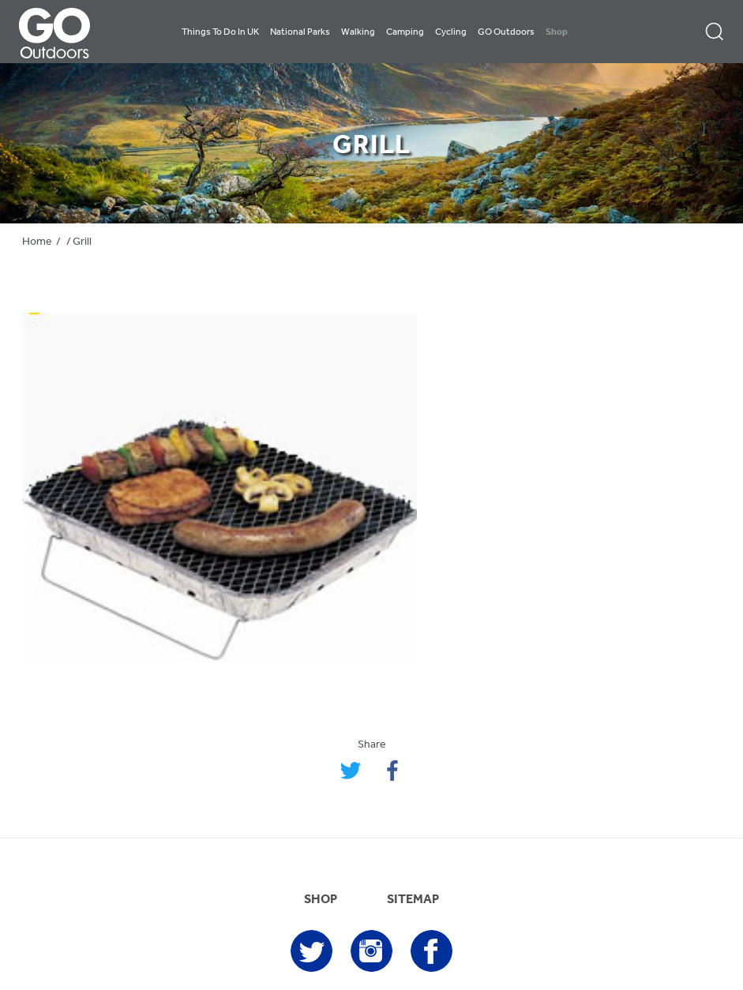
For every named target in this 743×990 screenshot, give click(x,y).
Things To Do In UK (220, 32)
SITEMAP (413, 900)
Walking (358, 32)
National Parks (300, 32)
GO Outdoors (506, 32)
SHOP (320, 900)
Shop (557, 32)
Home (37, 242)
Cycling (451, 32)
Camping (405, 32)
